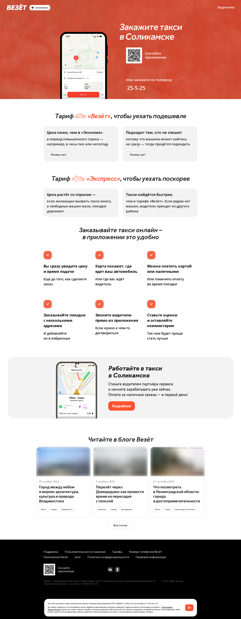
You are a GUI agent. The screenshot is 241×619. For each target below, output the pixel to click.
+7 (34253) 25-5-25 (89, 583)
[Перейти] (63, 482)
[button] (189, 607)
